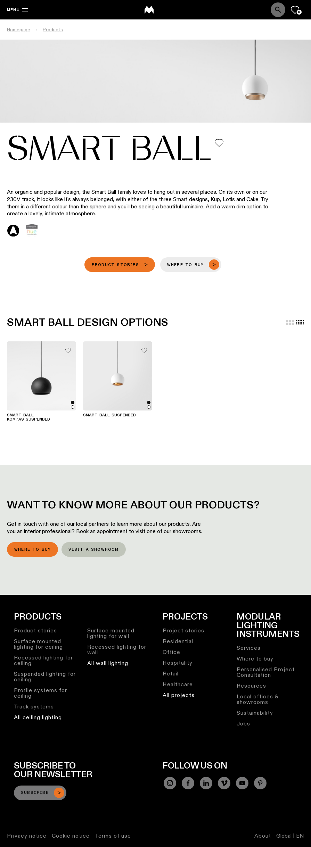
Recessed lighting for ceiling (43, 660)
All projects (179, 695)
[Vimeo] (224, 783)
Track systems (34, 706)
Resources (251, 685)
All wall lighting (107, 663)
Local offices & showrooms (258, 699)
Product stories (35, 630)
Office (171, 652)
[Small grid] (300, 322)
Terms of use (113, 835)
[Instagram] (170, 783)
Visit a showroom (93, 550)
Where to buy (32, 550)
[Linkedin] (206, 783)
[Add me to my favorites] (219, 143)
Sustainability (255, 712)
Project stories (183, 630)
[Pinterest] (260, 783)
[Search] (278, 9)
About (262, 835)
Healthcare (178, 684)
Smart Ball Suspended (109, 415)
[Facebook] (188, 783)
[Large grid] (290, 322)
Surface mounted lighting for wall (110, 633)
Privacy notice (27, 835)
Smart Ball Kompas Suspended (28, 417)
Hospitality (178, 662)
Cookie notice (71, 835)
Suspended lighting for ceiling (45, 677)
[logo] (149, 10)
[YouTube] (242, 783)
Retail (171, 673)
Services (249, 648)
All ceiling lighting (38, 717)
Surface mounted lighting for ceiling (38, 644)
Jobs (243, 723)
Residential (178, 641)
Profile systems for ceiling (40, 693)
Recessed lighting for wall (116, 649)
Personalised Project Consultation (266, 672)
